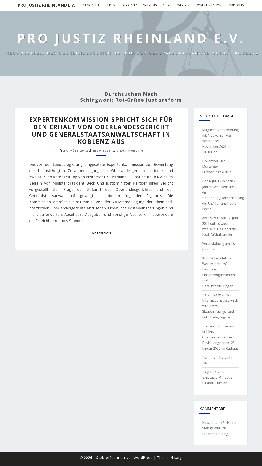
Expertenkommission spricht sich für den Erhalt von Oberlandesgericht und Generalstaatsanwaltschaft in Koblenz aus (101, 130)
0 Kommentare (130, 150)
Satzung (150, 5)
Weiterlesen (102, 232)
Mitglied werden (176, 5)
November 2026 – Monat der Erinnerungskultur (216, 166)
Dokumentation (209, 5)
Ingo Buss (102, 150)
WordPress (143, 457)
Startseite (91, 5)
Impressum (236, 5)
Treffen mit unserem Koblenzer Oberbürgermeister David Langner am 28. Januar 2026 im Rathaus (220, 337)
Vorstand (129, 5)
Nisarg (176, 457)
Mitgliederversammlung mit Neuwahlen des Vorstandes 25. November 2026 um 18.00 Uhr (220, 141)
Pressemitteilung (215, 434)
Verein (110, 5)
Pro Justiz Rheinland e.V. (46, 5)
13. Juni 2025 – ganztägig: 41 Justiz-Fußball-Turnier (217, 377)
